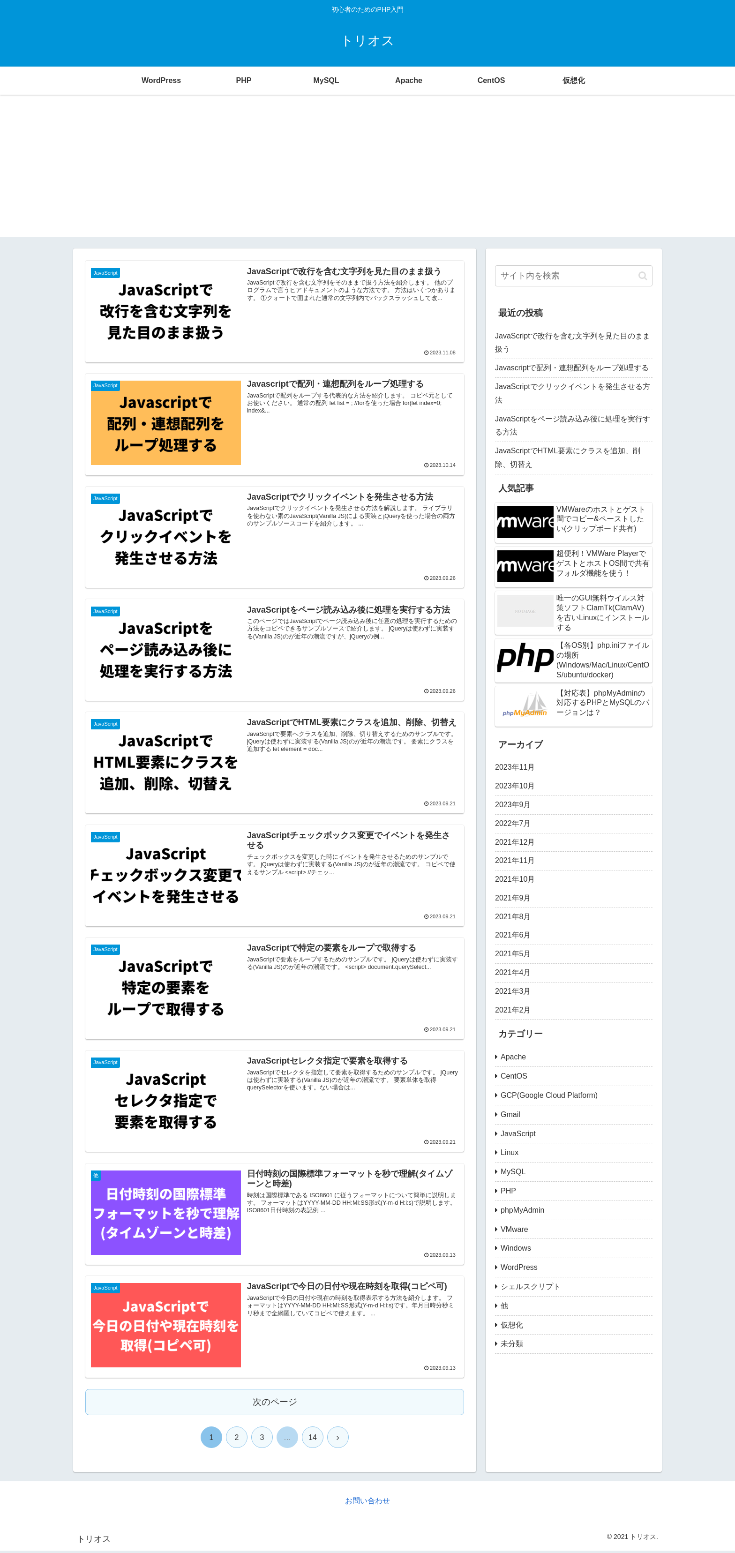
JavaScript (518, 1134)
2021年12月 (515, 842)
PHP (508, 1191)
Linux (509, 1152)
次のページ (275, 1405)
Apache (513, 1057)
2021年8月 (513, 917)
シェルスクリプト (531, 1286)
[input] (573, 275)
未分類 (512, 1344)
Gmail (510, 1114)
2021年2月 (513, 1010)
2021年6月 (513, 935)
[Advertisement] (367, 171)
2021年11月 (515, 860)
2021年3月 (513, 991)
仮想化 (512, 1325)
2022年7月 (513, 823)
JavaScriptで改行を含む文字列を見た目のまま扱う (572, 342)
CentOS (514, 1076)
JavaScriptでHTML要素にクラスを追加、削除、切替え (567, 457)
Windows (516, 1248)
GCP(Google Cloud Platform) (549, 1095)
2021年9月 (513, 898)
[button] (643, 275)
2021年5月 (513, 954)
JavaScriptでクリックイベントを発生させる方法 (572, 393)
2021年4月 (513, 972)
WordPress (519, 1267)
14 (312, 1440)
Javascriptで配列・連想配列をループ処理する (572, 368)
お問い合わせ (367, 1503)
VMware (514, 1229)
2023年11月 (515, 767)
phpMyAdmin (522, 1210)
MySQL (513, 1172)
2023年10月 (515, 786)
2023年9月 (513, 805)
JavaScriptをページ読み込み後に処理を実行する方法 (572, 425)
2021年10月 (515, 879)
